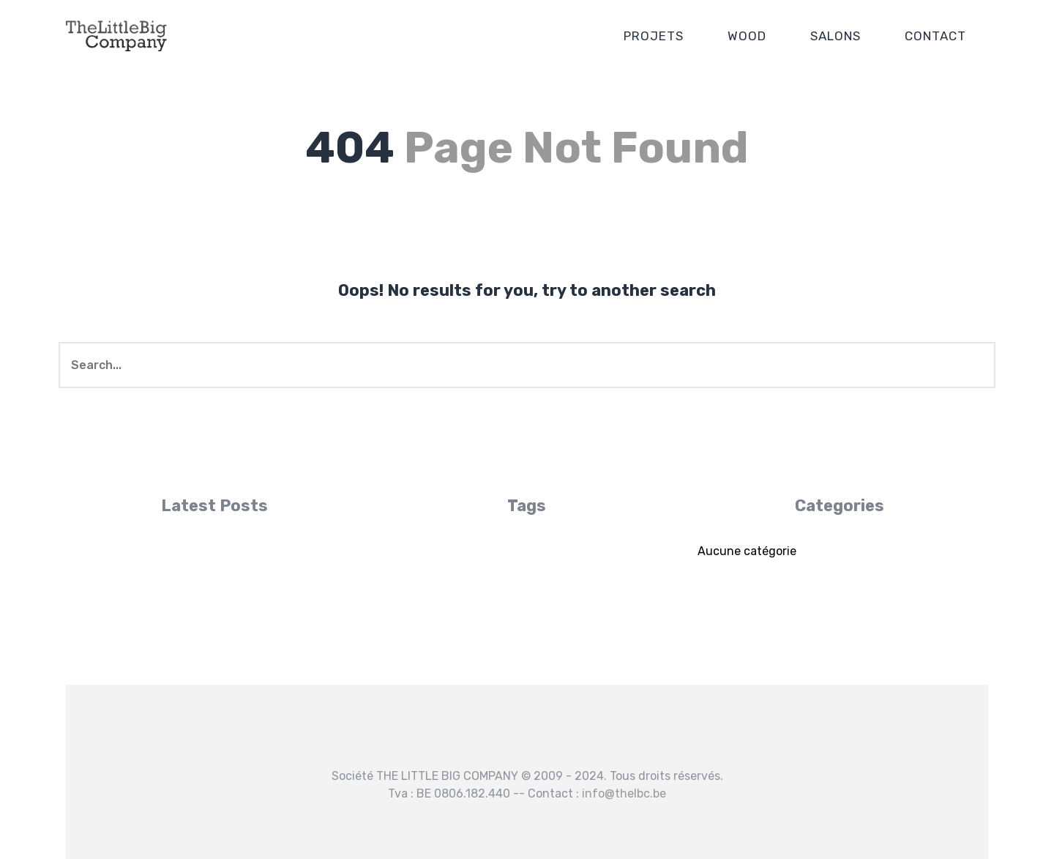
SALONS (835, 36)
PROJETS (654, 36)
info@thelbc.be (624, 793)
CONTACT (935, 36)
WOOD (747, 36)
